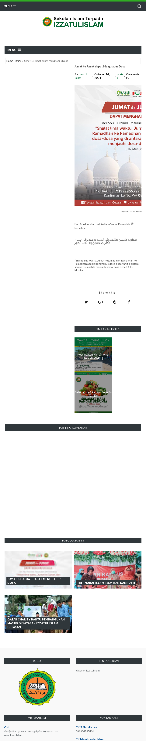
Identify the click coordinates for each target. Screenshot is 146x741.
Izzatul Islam (81, 76)
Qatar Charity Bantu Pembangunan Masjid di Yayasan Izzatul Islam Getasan (36, 623)
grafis (18, 60)
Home (9, 60)
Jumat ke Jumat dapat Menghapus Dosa (34, 580)
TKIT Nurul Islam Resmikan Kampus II (106, 582)
